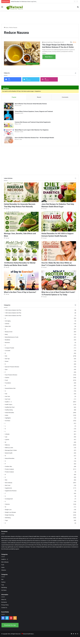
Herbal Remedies (9, 412)
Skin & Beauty (8, 482)
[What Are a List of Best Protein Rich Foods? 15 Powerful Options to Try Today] (58, 280)
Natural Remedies (9, 458)
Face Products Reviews (11, 374)
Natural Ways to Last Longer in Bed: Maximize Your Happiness (32, 130)
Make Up (7, 445)
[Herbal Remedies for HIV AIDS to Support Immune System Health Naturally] (58, 221)
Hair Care (7, 396)
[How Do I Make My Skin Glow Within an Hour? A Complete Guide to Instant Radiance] (58, 251)
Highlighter (8, 418)
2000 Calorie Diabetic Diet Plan (13, 315)
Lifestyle (7, 434)
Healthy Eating (9, 410)
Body (6, 334)
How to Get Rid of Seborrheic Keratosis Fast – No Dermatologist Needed (34, 137)
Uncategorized (9, 498)
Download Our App (10, 625)
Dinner (6, 361)
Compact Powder (9, 348)
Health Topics (8, 404)
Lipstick (7, 439)
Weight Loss (8, 509)
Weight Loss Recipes (10, 512)
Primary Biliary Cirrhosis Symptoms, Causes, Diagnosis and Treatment (34, 111)
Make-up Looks (9, 447)
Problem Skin (8, 466)
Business (7, 342)
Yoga (6, 520)
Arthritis (7, 323)
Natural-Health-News (28, 633)
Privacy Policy (5, 605)
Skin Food (7, 485)
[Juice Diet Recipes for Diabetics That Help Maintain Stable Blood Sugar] (58, 192)
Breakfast (7, 339)
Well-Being (8, 517)
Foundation (8, 383)
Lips (6, 436)
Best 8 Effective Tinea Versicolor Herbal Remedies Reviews (31, 103)
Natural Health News (48, 42)
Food (6, 380)
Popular (14, 97)
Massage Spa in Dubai (11, 450)
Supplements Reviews (11, 490)
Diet (6, 356)
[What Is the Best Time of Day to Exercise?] (21, 280)
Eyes (6, 369)
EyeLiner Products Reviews (12, 366)
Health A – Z (8, 401)
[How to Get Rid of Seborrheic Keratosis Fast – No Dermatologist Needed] (8, 140)
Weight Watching (9, 515)
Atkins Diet (8, 326)
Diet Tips (7, 358)
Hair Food (7, 399)
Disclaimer (4, 602)
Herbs (6, 415)
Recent (39, 97)
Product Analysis (9, 469)
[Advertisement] (40, 16)
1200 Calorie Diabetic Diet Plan (13, 310)
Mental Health (8, 453)
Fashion (7, 377)
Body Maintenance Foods (11, 337)
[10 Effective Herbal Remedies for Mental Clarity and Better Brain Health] (21, 251)
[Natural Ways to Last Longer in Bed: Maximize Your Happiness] (8, 132)
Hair (6, 393)
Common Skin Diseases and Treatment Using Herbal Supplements (33, 122)
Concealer (7, 350)
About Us (3, 599)
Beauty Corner (8, 331)
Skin (6, 480)
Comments (65, 97)
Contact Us (4, 607)
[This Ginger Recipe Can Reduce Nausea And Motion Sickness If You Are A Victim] (22, 53)
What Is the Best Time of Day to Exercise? (20, 292)
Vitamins (7, 504)
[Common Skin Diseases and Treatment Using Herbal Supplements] (8, 124)
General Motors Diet (10, 388)
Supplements (8, 488)
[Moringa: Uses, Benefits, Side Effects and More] (21, 221)
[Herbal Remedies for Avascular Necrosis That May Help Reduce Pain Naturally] (21, 192)
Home (6, 27)
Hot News (7, 420)
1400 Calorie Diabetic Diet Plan (13, 313)
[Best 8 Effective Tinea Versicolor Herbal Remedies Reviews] (8, 106)
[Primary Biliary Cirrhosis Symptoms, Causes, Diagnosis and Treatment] (8, 115)
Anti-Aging (7, 321)
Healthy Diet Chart (10, 407)
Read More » (49, 57)
